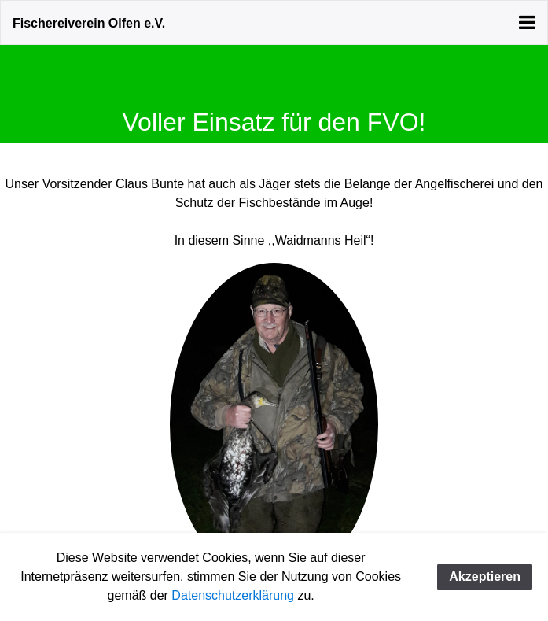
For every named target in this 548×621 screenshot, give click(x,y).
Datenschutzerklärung (232, 595)
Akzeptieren (484, 576)
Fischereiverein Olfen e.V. (89, 23)
